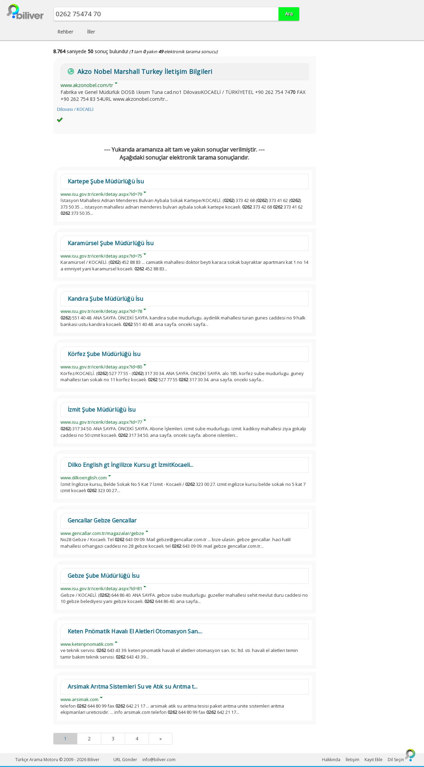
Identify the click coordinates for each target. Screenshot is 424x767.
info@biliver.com (159, 760)
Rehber (65, 31)
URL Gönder (125, 760)
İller (91, 31)
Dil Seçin (396, 760)
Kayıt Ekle (374, 760)
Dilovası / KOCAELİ (75, 109)
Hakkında (331, 760)
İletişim (352, 760)
